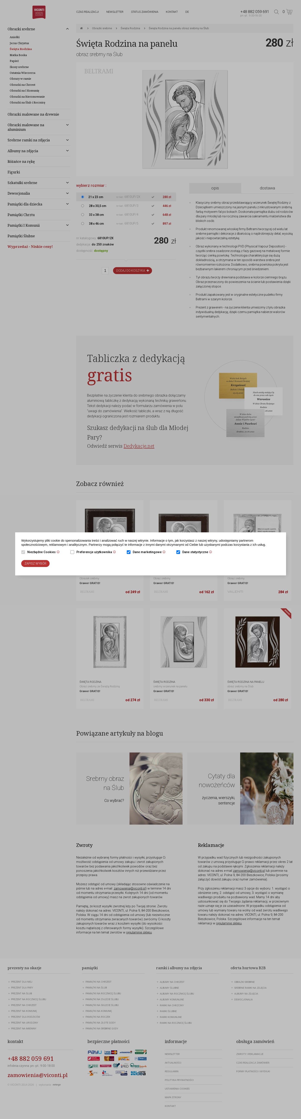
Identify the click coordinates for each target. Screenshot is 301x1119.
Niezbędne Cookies (44, 552)
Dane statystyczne (198, 552)
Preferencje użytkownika (97, 552)
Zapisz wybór (35, 563)
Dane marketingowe (150, 552)
